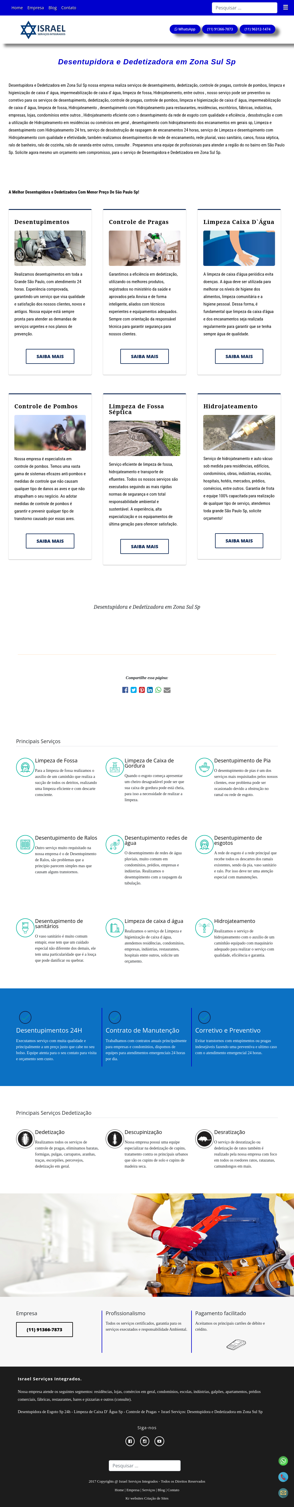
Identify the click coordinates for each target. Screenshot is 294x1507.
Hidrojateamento (230, 406)
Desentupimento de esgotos (238, 840)
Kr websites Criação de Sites (146, 1498)
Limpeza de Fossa (56, 760)
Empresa (36, 7)
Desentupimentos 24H (49, 1030)
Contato (68, 7)
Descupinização (143, 1132)
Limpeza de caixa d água (154, 920)
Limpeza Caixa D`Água (238, 222)
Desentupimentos (41, 222)
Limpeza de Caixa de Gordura (149, 763)
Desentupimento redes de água (156, 840)
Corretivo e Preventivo (228, 1030)
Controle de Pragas (139, 222)
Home (17, 7)
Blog (53, 7)
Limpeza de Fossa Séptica (136, 409)
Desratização (229, 1132)
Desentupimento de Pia (242, 760)
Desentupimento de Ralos (66, 837)
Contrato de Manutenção (142, 1030)
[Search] (244, 7)
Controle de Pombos (46, 406)
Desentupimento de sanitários (59, 923)
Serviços (148, 1490)
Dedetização (50, 1132)
